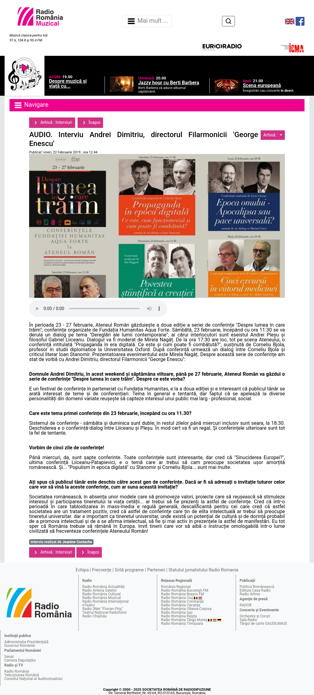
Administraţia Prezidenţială (26, 642)
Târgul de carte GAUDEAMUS (263, 623)
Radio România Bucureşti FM (184, 590)
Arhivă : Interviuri (52, 122)
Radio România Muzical (101, 598)
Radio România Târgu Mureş (184, 620)
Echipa (82, 570)
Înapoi (90, 122)
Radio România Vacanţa (180, 605)
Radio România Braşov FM (182, 594)
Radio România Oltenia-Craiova (186, 609)
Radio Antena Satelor (99, 590)
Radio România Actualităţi (103, 587)
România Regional (176, 587)
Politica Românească (257, 587)
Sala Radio (248, 620)
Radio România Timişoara (182, 623)
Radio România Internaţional (105, 601)
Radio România (16, 671)
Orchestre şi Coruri (255, 616)
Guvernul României (19, 645)
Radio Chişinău (94, 616)
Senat (9, 657)
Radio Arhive (250, 594)
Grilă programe (129, 570)
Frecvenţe (101, 570)
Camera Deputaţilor (20, 660)
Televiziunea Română (21, 675)
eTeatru (88, 605)
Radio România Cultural (101, 594)
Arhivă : (271, 134)
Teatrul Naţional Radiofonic (104, 612)
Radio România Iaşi (177, 612)
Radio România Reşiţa (179, 616)
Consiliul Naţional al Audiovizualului (33, 679)
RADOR (246, 605)
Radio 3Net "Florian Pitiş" (102, 609)
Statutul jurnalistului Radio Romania (203, 570)
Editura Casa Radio (255, 590)
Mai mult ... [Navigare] (147, 21)
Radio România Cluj (177, 598)
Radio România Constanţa (182, 601)
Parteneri (156, 570)
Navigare (30, 105)
